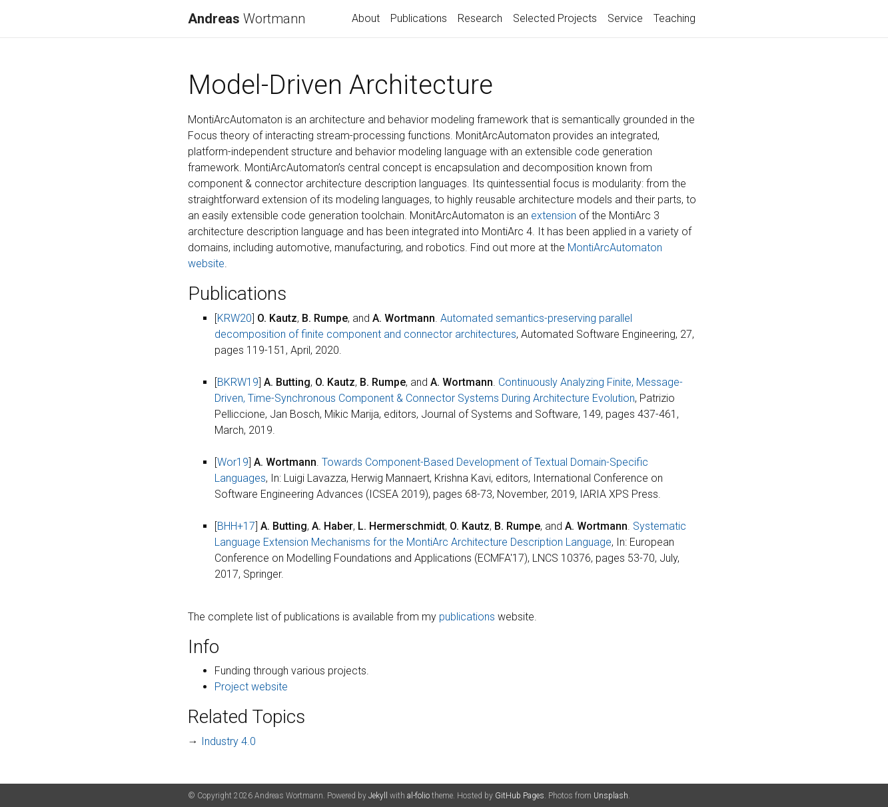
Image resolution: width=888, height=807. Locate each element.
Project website (251, 686)
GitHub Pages (519, 795)
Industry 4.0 (228, 741)
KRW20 (234, 318)
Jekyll (378, 795)
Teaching (674, 18)
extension (553, 215)
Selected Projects (555, 18)
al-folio (418, 795)
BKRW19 (237, 382)
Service (625, 18)
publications (467, 616)
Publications (418, 18)
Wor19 (232, 462)
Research (480, 18)
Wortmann (246, 19)
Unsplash (611, 795)
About (366, 18)
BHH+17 (236, 526)
